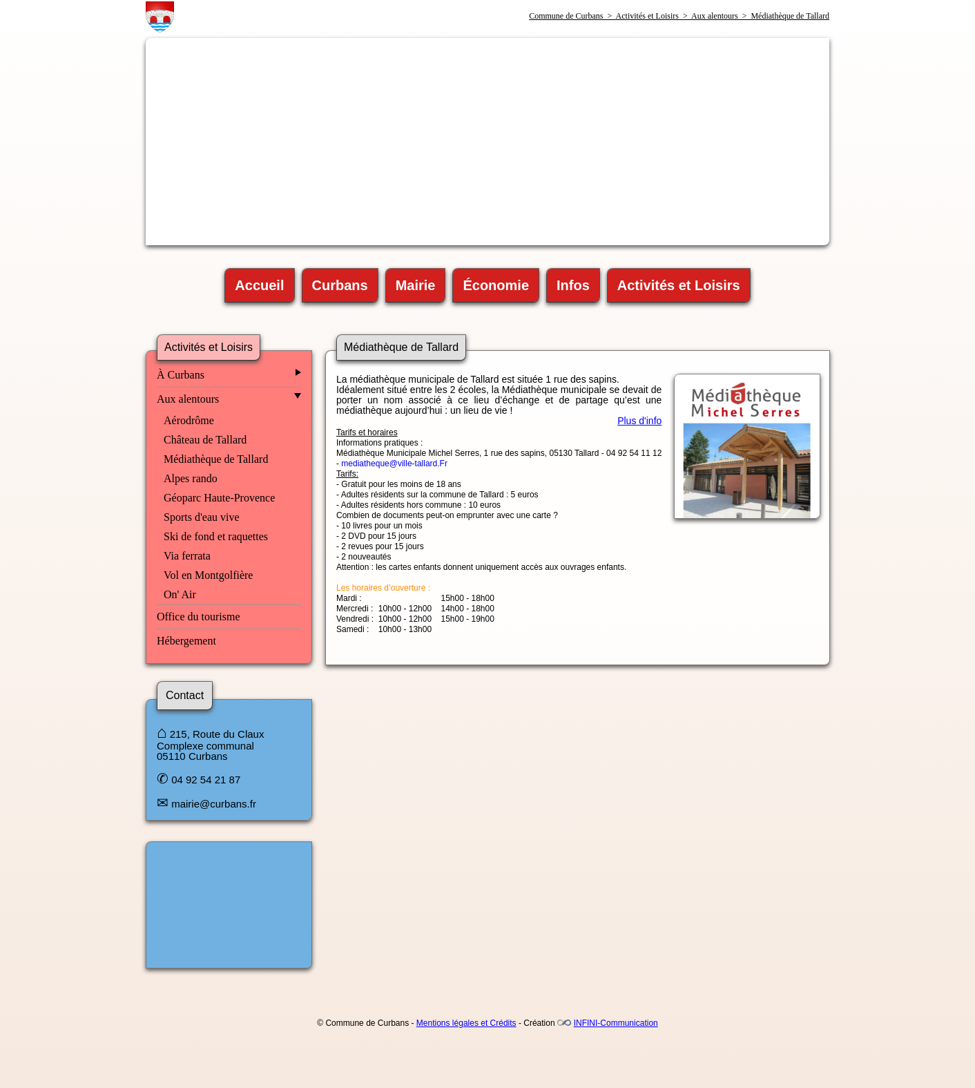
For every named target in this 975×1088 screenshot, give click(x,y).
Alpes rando (191, 478)
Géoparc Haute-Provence (219, 498)
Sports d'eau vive (202, 517)
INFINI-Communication (616, 1023)
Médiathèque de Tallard (216, 459)
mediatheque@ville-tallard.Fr (394, 463)
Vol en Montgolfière (208, 575)
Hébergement (186, 641)
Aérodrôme (189, 420)
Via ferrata (187, 556)
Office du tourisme (198, 616)
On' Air (180, 594)
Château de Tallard (205, 440)
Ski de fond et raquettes (216, 536)
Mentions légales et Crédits (466, 1023)
